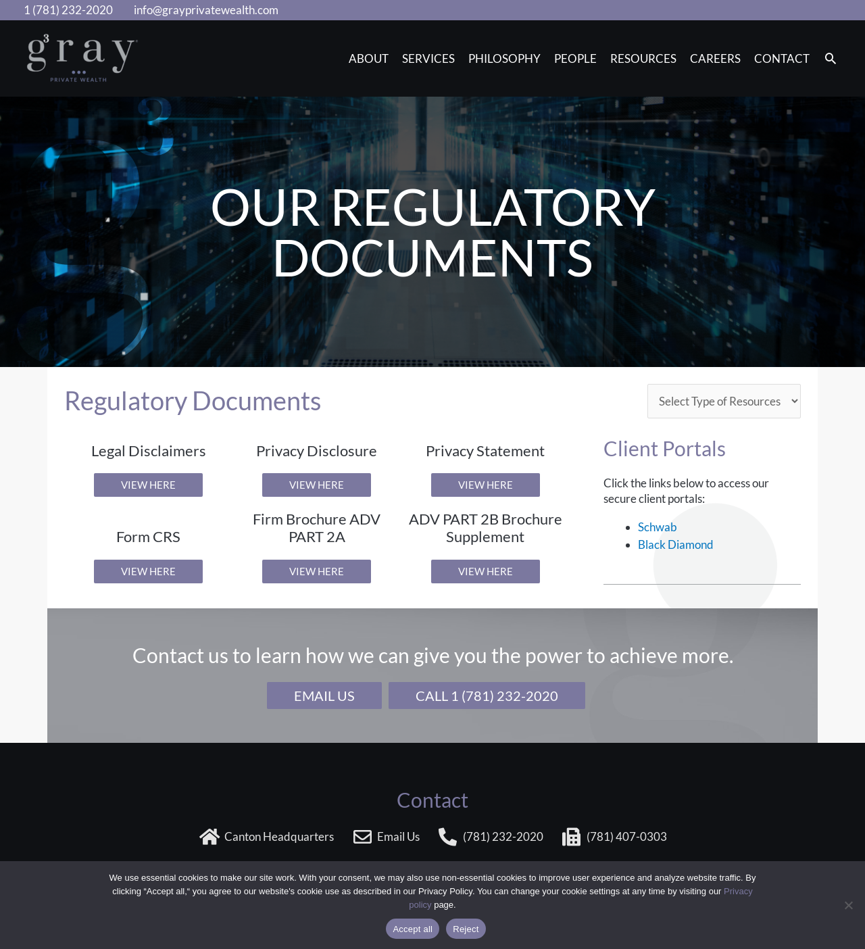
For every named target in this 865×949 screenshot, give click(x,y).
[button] (830, 59)
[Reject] (848, 905)
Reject (465, 929)
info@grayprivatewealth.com (206, 10)
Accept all (412, 929)
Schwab (657, 527)
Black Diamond (676, 544)
